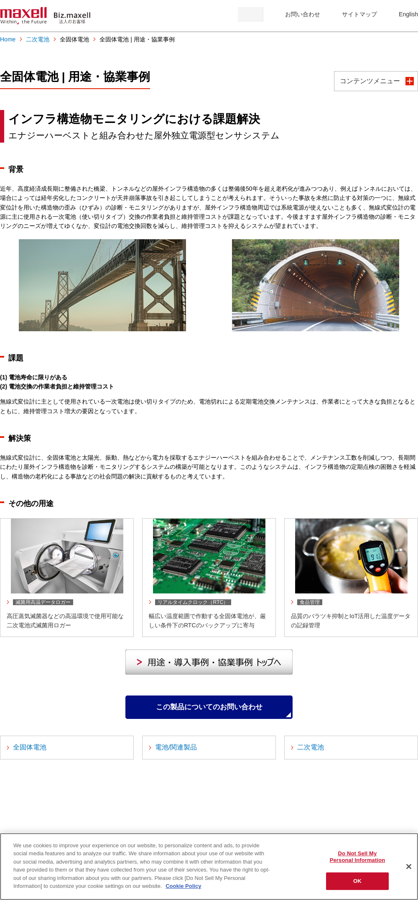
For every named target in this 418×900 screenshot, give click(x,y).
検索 (250, 14)
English (408, 14)
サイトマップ (359, 14)
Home (7, 39)
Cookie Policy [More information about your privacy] (183, 886)
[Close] (409, 866)
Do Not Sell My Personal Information (357, 856)
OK (357, 881)
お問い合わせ (302, 14)
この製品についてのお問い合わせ (209, 710)
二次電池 (37, 39)
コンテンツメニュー (370, 80)
